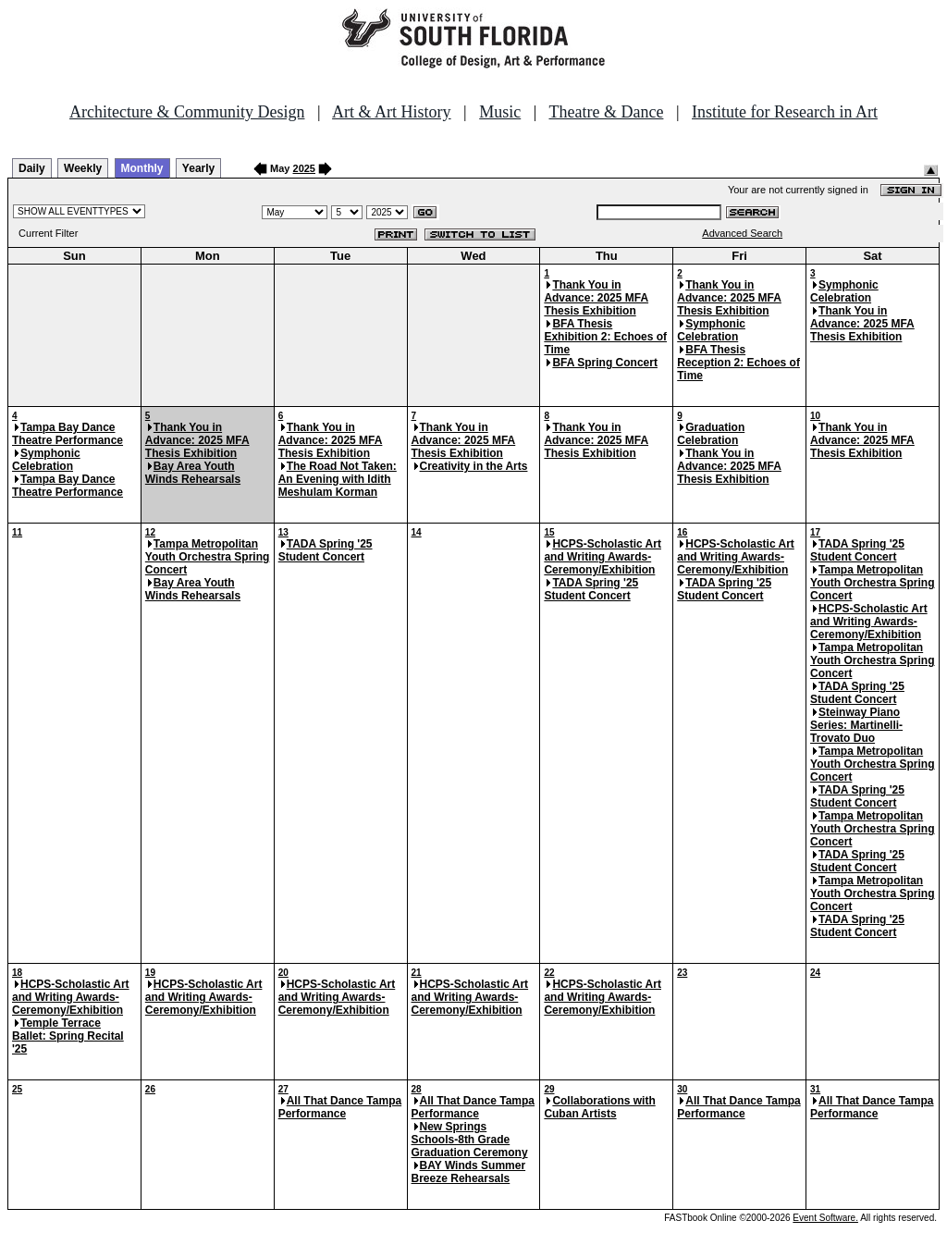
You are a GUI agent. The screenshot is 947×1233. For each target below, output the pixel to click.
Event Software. (825, 1218)
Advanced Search (742, 233)
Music (500, 112)
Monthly (142, 168)
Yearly (198, 168)
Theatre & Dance (605, 112)
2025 (304, 168)
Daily (31, 168)
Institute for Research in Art (785, 112)
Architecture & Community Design (186, 112)
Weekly (83, 168)
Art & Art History (391, 112)
